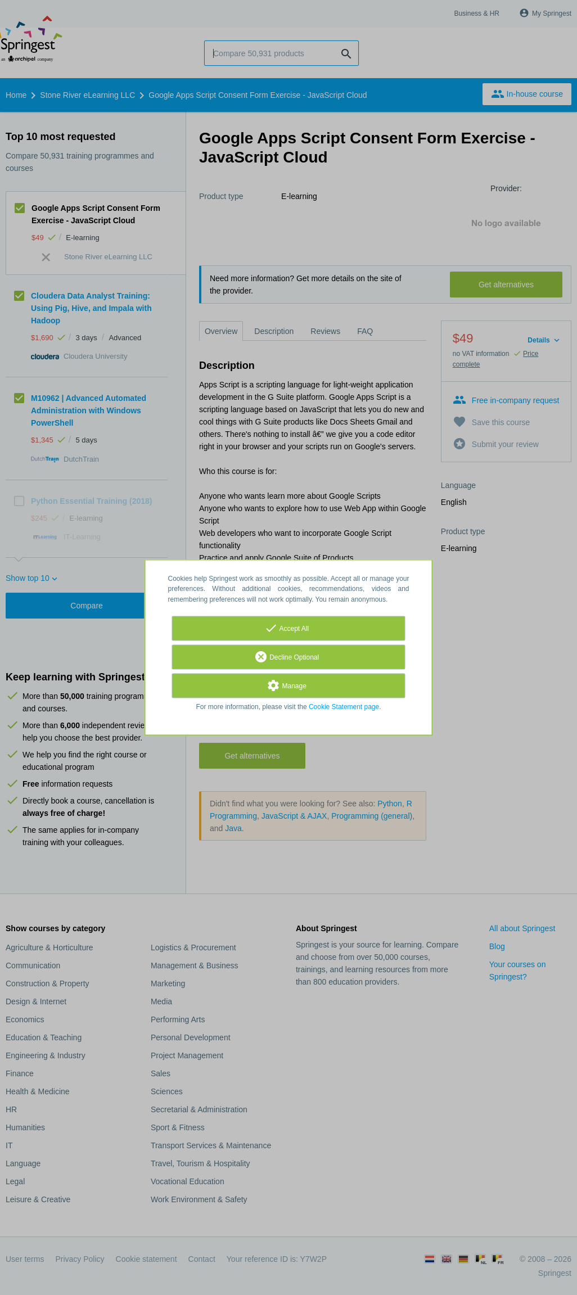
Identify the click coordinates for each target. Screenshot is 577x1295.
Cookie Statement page (344, 707)
